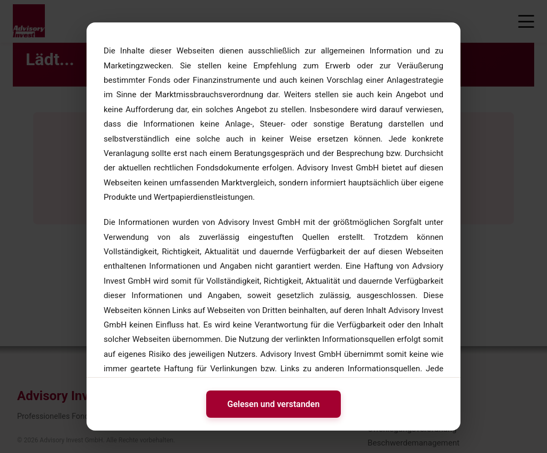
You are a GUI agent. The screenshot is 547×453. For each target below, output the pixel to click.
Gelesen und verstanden (274, 404)
